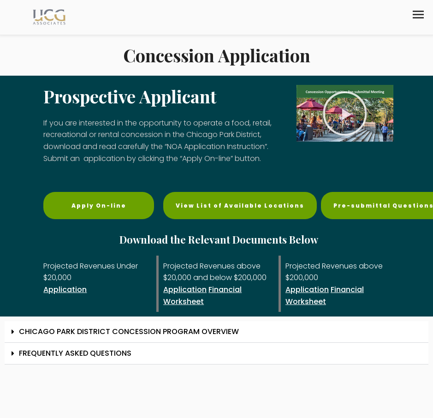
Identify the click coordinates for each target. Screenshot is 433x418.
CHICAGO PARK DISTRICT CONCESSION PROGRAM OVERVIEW (129, 331)
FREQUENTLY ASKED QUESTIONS (75, 353)
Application (65, 289)
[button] (418, 14)
